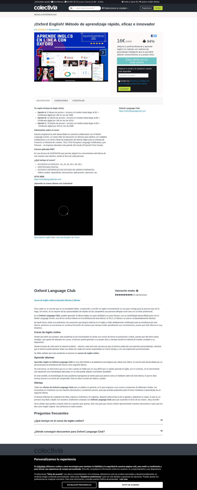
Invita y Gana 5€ (130, 2)
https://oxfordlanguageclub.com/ (47, 179)
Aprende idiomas (64, 300)
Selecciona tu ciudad (115, 8)
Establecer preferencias (79, 485)
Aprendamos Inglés (42, 237)
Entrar (158, 8)
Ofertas (76, 300)
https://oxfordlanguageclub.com (132, 111)
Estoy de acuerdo (130, 485)
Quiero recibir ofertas (149, 2)
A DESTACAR (79, 101)
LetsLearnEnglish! (63, 237)
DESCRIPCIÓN (43, 101)
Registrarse (147, 8)
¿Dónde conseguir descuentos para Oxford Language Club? (98, 431)
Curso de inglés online (44, 300)
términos (133, 81)
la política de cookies (138, 84)
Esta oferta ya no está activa (137, 61)
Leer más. (124, 479)
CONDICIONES (61, 101)
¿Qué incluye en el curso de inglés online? (98, 420)
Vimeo (76, 237)
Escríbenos (57, 2)
